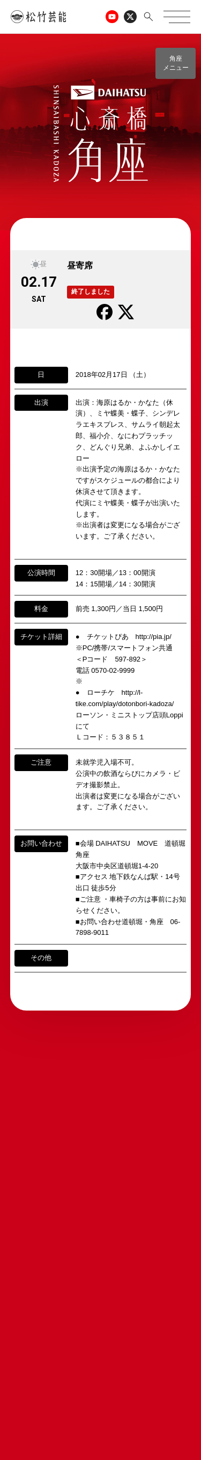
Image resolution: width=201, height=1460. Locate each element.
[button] (175, 63)
